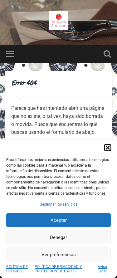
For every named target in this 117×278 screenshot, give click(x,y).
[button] (108, 147)
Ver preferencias (58, 254)
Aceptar (59, 220)
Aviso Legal (102, 269)
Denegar (58, 237)
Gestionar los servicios (58, 204)
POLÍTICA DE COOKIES (17, 269)
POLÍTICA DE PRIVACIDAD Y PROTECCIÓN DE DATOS (58, 269)
